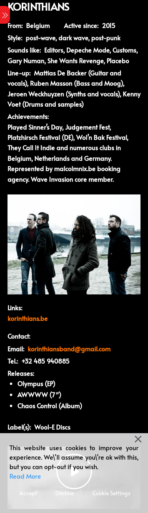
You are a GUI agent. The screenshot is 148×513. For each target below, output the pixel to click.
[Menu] (5, 15)
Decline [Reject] (64, 493)
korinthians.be (27, 318)
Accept (28, 493)
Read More (25, 476)
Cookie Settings (111, 493)
